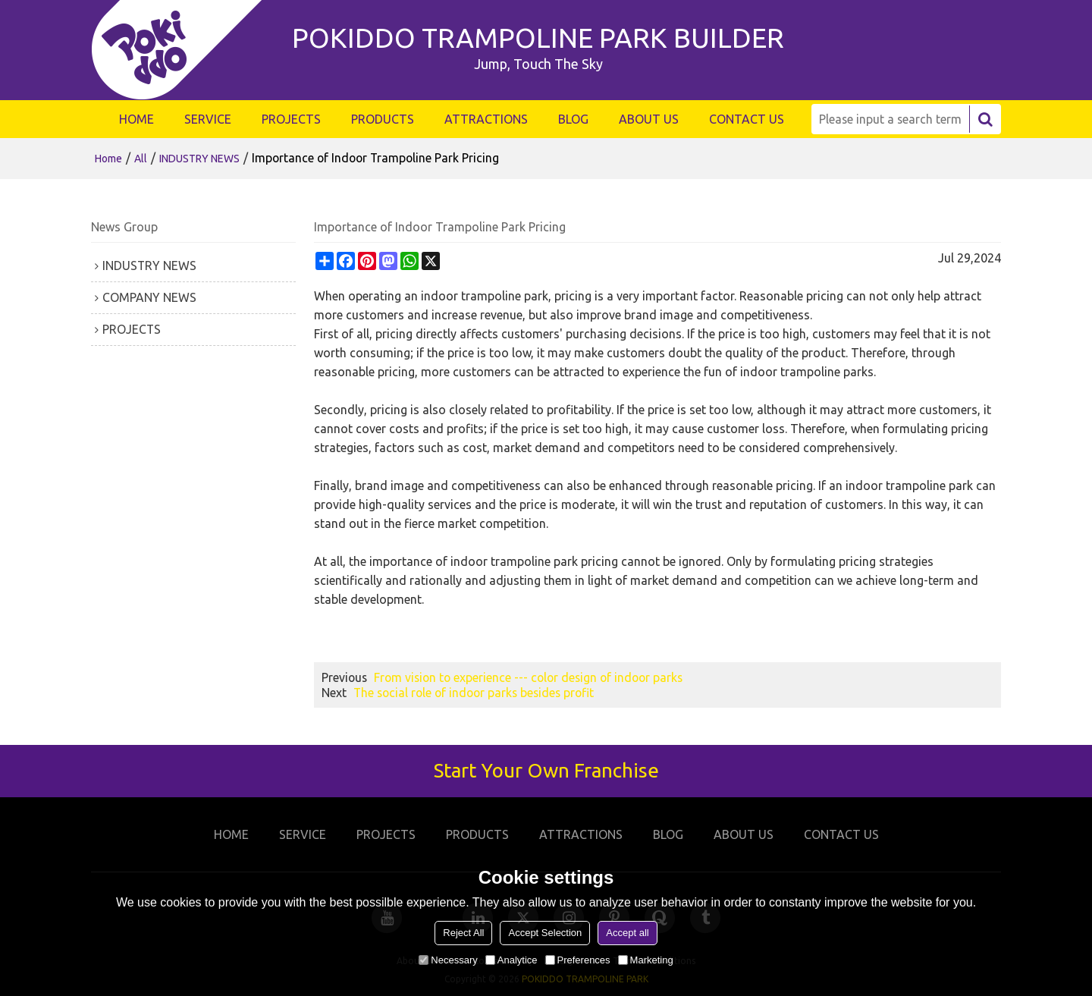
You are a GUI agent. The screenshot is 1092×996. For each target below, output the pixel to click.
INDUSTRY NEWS (199, 158)
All (140, 158)
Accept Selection (545, 932)
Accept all (627, 932)
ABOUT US (649, 119)
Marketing (645, 960)
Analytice (511, 960)
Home (108, 158)
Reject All (463, 932)
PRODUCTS (382, 119)
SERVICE (207, 119)
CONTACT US (746, 119)
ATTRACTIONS (486, 119)
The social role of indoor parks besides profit (473, 692)
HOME (136, 119)
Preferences (577, 960)
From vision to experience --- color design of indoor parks (528, 677)
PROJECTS (291, 119)
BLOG (573, 119)
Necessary (448, 960)
